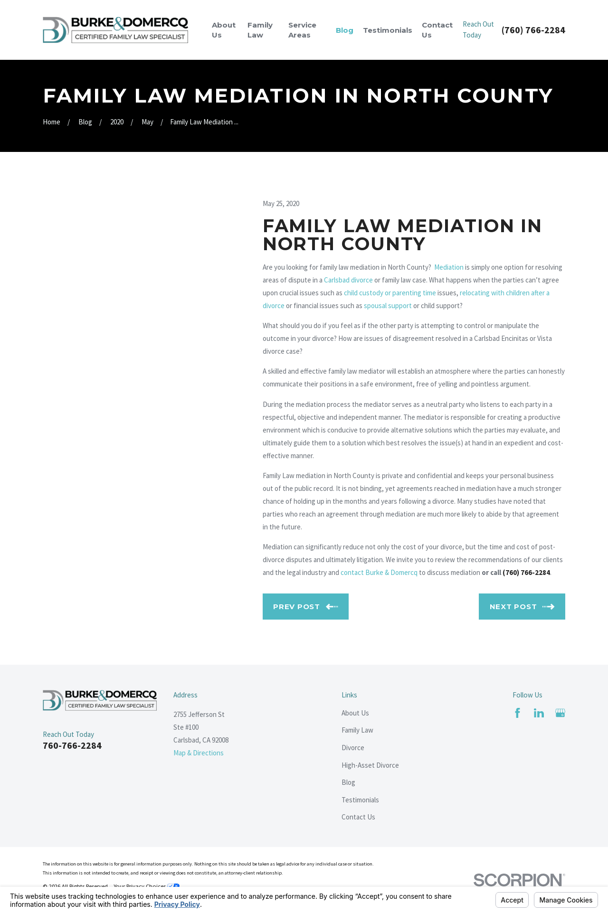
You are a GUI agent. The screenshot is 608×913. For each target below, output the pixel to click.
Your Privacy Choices (147, 886)
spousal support (388, 305)
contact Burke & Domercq (379, 572)
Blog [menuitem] (344, 30)
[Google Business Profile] (560, 713)
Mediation (449, 267)
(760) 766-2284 (533, 30)
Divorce (353, 747)
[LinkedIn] (539, 713)
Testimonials (360, 799)
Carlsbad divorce (348, 279)
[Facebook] (517, 713)
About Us (355, 712)
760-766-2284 (72, 745)
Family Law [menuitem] (260, 29)
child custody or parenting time (390, 292)
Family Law (357, 729)
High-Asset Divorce (370, 765)
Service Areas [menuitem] (302, 29)
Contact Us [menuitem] (437, 29)
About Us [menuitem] (224, 29)
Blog (348, 782)
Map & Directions (198, 752)
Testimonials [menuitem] (387, 30)
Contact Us (358, 816)
